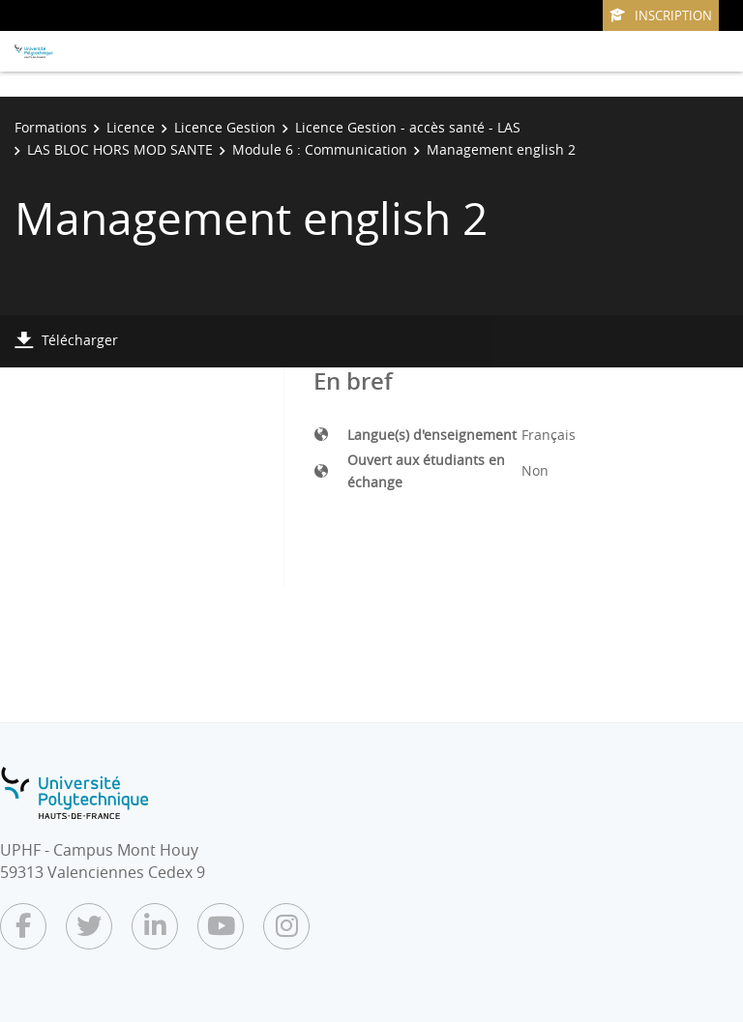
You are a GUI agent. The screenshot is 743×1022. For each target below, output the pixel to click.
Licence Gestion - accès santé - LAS (407, 127)
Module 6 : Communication (319, 149)
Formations (51, 127)
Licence (130, 127)
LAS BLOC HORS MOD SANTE (120, 149)
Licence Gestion (225, 127)
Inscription (660, 15)
